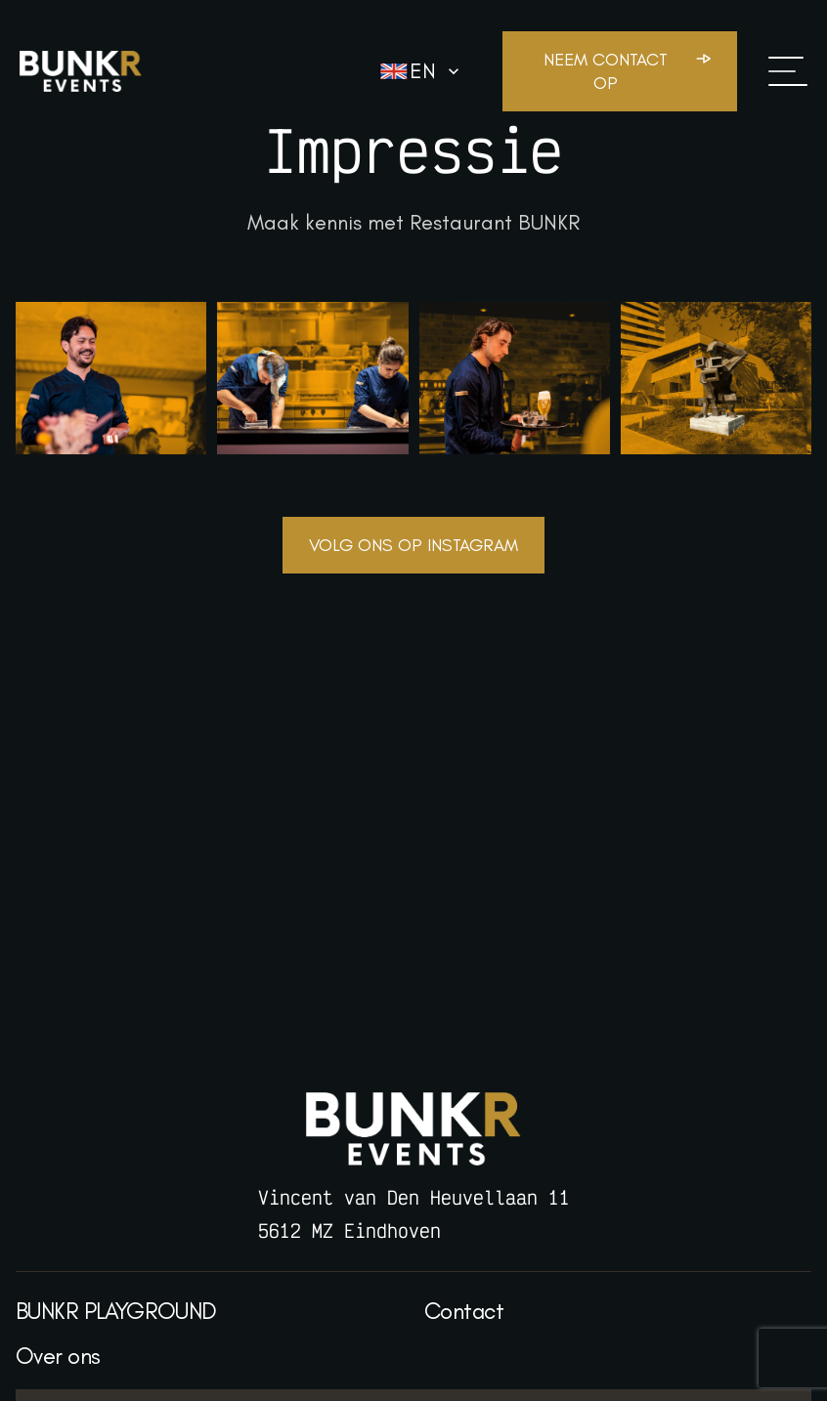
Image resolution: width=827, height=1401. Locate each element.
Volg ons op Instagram (413, 545)
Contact (463, 1310)
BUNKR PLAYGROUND (116, 1310)
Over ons (58, 1355)
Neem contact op (606, 71)
